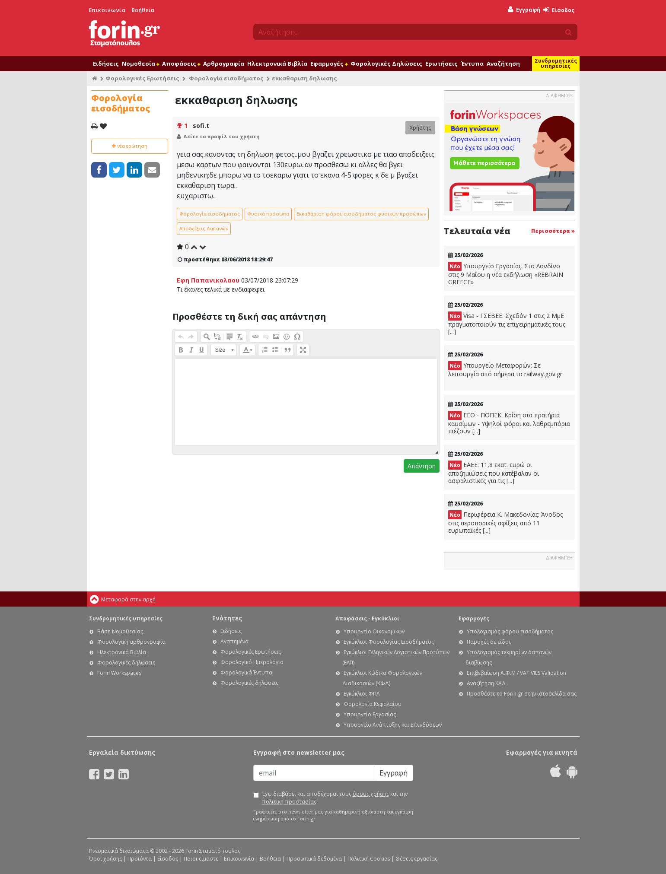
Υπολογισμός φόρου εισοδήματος (510, 631)
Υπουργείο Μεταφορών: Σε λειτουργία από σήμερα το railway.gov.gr (505, 369)
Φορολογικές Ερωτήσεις (142, 78)
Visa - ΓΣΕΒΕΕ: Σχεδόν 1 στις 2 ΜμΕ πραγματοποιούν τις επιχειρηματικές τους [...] (506, 323)
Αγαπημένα (234, 641)
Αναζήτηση (503, 63)
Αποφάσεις (181, 63)
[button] (180, 336)
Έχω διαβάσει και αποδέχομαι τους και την (335, 797)
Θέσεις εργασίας (416, 858)
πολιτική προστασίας (289, 801)
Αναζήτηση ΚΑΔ (486, 683)
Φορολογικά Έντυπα (246, 672)
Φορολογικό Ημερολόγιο (252, 662)
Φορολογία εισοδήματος (226, 78)
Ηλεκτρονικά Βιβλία (277, 63)
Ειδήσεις (106, 63)
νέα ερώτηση (129, 146)
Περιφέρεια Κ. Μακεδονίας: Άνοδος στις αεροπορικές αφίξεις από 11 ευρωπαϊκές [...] (505, 522)
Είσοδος (558, 10)
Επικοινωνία (107, 10)
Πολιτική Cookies (368, 858)
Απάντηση (422, 466)
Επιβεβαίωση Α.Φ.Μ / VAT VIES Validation (516, 673)
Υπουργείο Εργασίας (370, 714)
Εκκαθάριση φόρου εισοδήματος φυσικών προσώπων (361, 213)
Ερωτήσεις (441, 63)
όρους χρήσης (371, 794)
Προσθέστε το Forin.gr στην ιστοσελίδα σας (522, 693)
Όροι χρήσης (105, 858)
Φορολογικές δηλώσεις (126, 662)
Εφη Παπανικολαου (208, 280)
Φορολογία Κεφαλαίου (373, 704)
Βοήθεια (143, 10)
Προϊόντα (139, 858)
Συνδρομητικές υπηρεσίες (556, 63)
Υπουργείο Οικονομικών (374, 631)
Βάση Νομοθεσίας (120, 631)
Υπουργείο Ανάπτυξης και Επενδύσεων (393, 724)
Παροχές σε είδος (489, 641)
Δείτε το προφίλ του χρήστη (221, 136)
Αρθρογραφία (223, 63)
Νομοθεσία (140, 63)
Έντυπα (472, 63)
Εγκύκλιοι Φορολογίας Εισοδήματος (389, 641)
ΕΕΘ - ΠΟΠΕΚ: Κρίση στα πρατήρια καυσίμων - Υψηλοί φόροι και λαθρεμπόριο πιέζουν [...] (509, 423)
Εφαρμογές (328, 63)
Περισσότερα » (553, 231)
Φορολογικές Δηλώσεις (386, 63)
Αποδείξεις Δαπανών (203, 228)
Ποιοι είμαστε (201, 858)
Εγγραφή (524, 9)
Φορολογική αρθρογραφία (131, 641)
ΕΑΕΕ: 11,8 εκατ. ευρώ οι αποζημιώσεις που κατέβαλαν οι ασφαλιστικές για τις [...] (493, 473)
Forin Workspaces (119, 673)
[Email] (313, 773)
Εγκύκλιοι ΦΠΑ (362, 693)
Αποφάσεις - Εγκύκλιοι (367, 618)
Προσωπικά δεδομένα (314, 858)
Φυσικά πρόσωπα (268, 213)
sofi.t (201, 125)
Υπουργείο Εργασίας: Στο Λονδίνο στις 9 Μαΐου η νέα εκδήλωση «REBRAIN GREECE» (505, 274)
